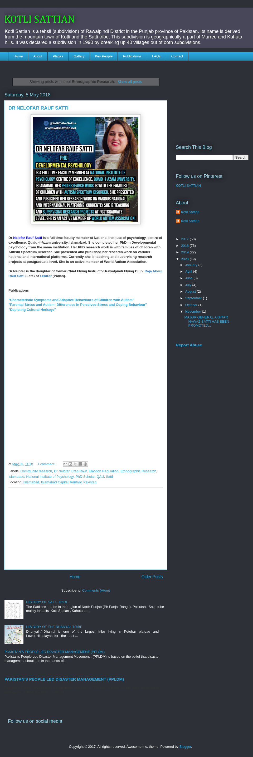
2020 (185, 259)
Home (18, 56)
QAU (100, 477)
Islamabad (16, 477)
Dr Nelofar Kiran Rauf (70, 471)
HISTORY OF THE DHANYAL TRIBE (54, 627)
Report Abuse (189, 345)
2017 (185, 239)
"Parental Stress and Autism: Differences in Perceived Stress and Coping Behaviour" (77, 305)
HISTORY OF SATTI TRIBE (47, 602)
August (191, 291)
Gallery (79, 56)
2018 (185, 246)
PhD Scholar (85, 477)
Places (58, 56)
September (194, 298)
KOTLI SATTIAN (39, 19)
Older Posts (152, 576)
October (191, 305)
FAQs (156, 56)
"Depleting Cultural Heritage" (32, 310)
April (189, 271)
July (188, 285)
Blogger (185, 747)
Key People (104, 56)
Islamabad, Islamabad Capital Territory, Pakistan (59, 482)
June (189, 278)
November (193, 311)
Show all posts (130, 82)
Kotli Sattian (190, 212)
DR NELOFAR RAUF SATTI (38, 108)
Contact (177, 56)
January (191, 265)
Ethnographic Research (138, 471)
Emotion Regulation (103, 471)
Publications (132, 56)
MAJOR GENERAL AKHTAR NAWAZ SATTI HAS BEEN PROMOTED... (206, 321)
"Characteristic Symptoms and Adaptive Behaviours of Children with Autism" (71, 300)
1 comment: (46, 464)
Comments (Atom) (96, 590)
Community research (36, 471)
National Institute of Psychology (50, 477)
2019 (185, 252)
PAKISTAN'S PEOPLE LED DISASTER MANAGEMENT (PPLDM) (54, 652)
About (37, 56)
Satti (109, 477)
